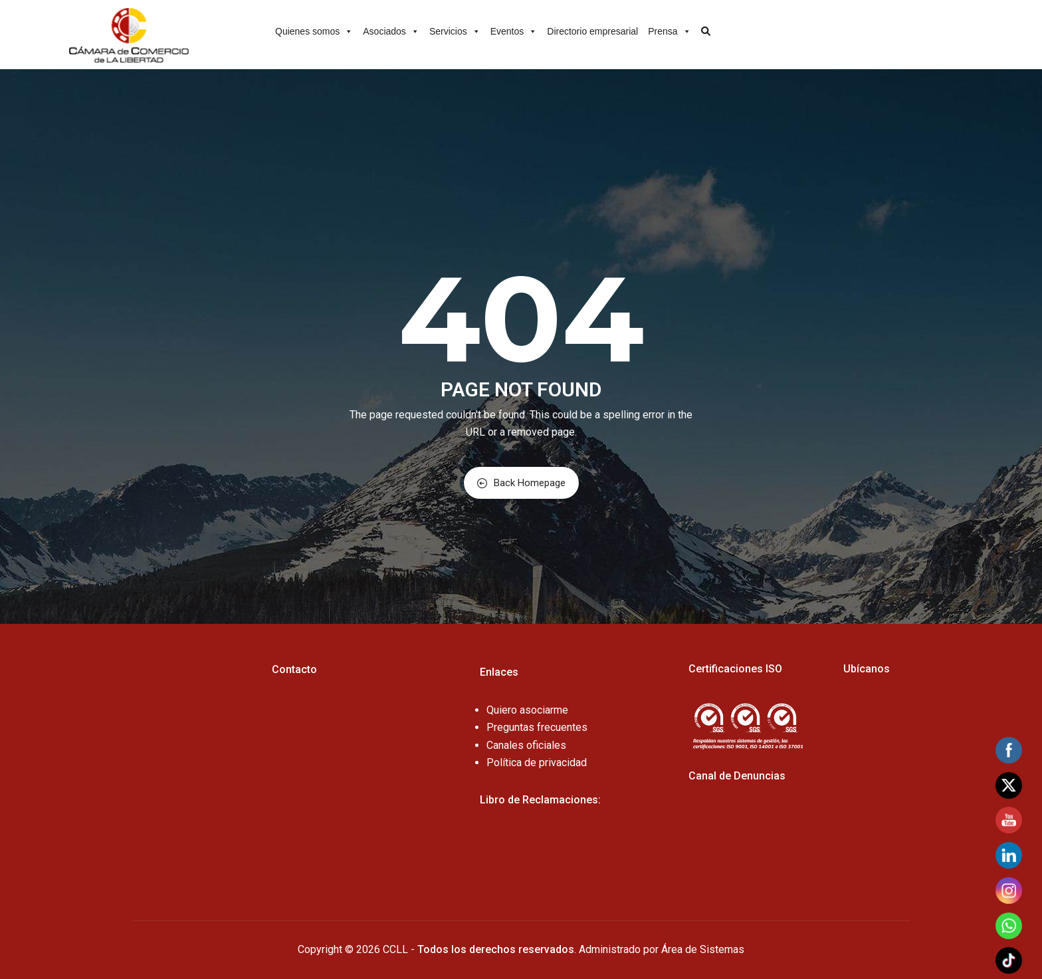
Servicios (454, 29)
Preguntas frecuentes (536, 727)
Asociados (391, 29)
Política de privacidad (536, 762)
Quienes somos (314, 29)
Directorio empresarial (592, 31)
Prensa (669, 29)
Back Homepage (521, 483)
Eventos (514, 29)
